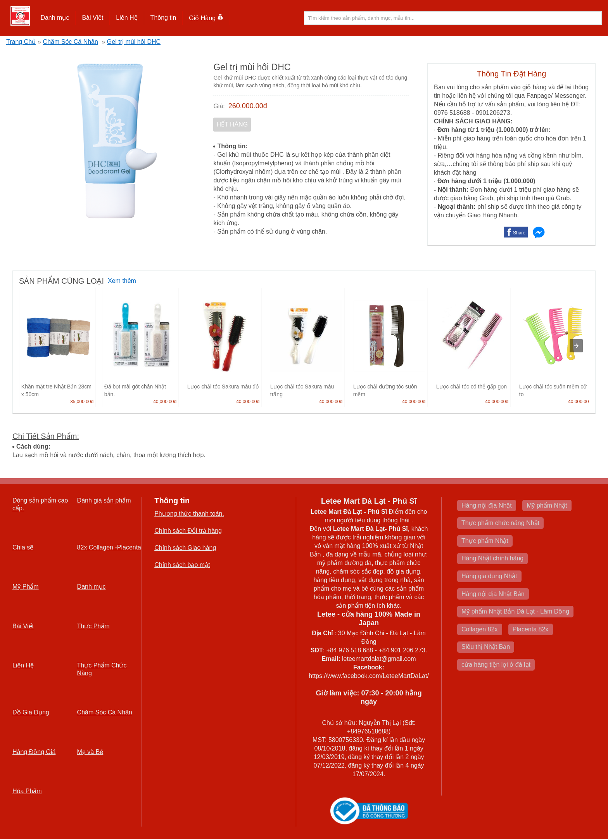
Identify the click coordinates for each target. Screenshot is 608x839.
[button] (55, 18)
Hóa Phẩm (27, 791)
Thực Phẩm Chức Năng (102, 669)
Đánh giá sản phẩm (104, 500)
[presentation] (576, 345)
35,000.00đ (81, 401)
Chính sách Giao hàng (185, 547)
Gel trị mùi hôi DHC (134, 41)
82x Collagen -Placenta (109, 547)
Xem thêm (122, 280)
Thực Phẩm (93, 626)
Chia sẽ (22, 547)
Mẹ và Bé (90, 752)
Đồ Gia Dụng (30, 712)
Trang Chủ (21, 41)
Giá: (219, 106)
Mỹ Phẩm (25, 586)
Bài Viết (92, 17)
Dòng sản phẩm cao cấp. (40, 504)
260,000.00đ (247, 106)
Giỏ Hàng (206, 18)
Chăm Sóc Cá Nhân (70, 41)
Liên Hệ (126, 17)
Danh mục (54, 17)
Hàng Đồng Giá (33, 752)
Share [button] (519, 233)
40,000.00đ (164, 401)
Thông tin (163, 17)
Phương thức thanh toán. (189, 513)
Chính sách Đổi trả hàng (188, 530)
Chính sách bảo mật (182, 565)
